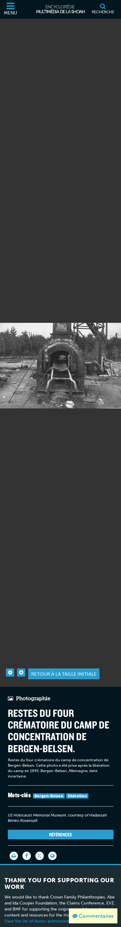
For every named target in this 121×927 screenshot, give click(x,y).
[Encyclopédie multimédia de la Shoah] (60, 9)
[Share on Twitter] (39, 846)
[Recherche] (102, 9)
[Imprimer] (14, 846)
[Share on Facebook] (26, 846)
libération (77, 786)
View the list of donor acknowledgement (43, 911)
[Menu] (10, 9)
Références (60, 825)
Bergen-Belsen (48, 786)
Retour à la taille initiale (63, 664)
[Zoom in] (21, 663)
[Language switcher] (52, 846)
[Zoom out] (10, 663)
